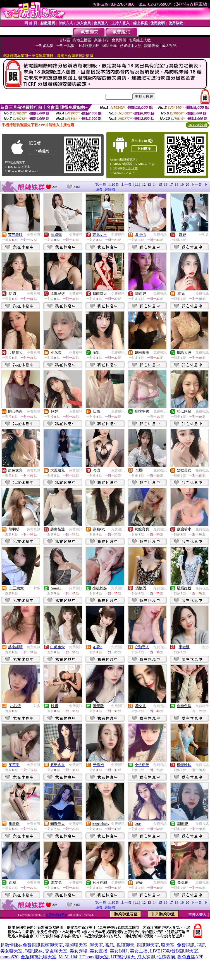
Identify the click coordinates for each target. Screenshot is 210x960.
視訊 (109, 945)
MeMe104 (68, 956)
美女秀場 (78, 951)
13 (149, 184)
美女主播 (139, 951)
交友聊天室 (56, 951)
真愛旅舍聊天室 (56, 914)
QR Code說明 (197, 125)
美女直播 (99, 951)
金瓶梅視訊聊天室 (38, 956)
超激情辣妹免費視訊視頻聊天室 (31, 945)
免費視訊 (33, 235)
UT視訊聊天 (123, 956)
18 (176, 184)
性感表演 (166, 956)
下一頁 (196, 184)
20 (187, 184)
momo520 (9, 956)
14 (155, 184)
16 (166, 184)
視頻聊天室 (76, 945)
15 (160, 184)
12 (144, 184)
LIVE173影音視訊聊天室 (174, 951)
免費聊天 (160, 411)
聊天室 (96, 945)
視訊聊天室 (148, 945)
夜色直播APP (190, 956)
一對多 (204, 235)
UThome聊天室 (94, 956)
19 (182, 184)
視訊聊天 (125, 945)
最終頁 (109, 189)
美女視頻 (119, 951)
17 (171, 184)
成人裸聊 (146, 956)
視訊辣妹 (34, 951)
